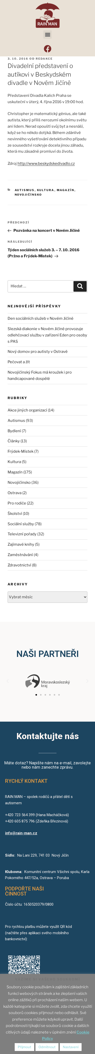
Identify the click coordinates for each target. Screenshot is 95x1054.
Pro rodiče (17, 503)
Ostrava (15, 493)
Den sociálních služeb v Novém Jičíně (40, 318)
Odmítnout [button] (47, 1047)
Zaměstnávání (20, 555)
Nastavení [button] (71, 1047)
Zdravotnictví (19, 565)
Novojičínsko (28, 194)
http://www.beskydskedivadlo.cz (46, 163)
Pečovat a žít (19, 362)
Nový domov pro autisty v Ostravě (38, 351)
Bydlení (14, 431)
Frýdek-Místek (20, 451)
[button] (47, 34)
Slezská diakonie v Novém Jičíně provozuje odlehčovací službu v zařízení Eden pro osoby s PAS (47, 335)
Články (14, 441)
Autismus (25, 190)
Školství (15, 513)
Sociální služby (21, 524)
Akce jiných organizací (27, 410)
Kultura (45, 190)
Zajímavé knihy (21, 544)
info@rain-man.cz (21, 833)
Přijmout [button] (24, 1047)
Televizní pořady (22, 534)
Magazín (65, 190)
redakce (44, 58)
